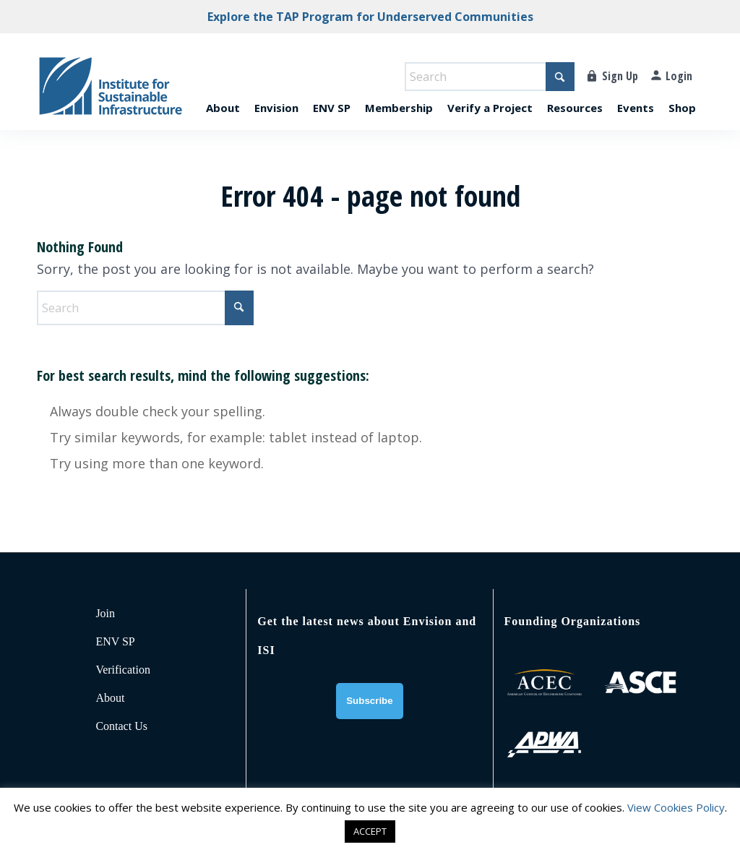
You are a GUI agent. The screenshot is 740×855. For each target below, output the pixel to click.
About (109, 698)
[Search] (490, 76)
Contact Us (121, 726)
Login (679, 76)
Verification (122, 669)
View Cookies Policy (676, 807)
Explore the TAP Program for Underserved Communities (370, 17)
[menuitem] (223, 92)
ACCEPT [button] (370, 831)
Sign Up (620, 76)
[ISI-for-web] (110, 92)
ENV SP (114, 641)
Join (105, 613)
